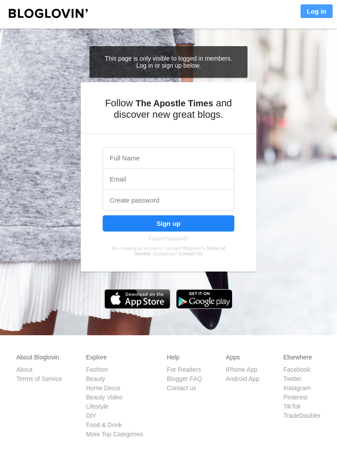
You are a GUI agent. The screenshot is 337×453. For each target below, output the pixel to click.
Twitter (292, 378)
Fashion (97, 369)
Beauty (95, 378)
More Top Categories (114, 434)
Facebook (296, 369)
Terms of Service (39, 378)
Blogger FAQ (184, 378)
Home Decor (103, 387)
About (24, 369)
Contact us (181, 387)
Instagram (297, 387)
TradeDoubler (302, 415)
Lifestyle (97, 406)
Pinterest (295, 397)
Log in (316, 11)
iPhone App (242, 369)
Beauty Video (104, 397)
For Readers (184, 369)
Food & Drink (104, 424)
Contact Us (191, 253)
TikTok (292, 406)
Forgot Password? (168, 238)
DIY (91, 415)
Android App (242, 378)
